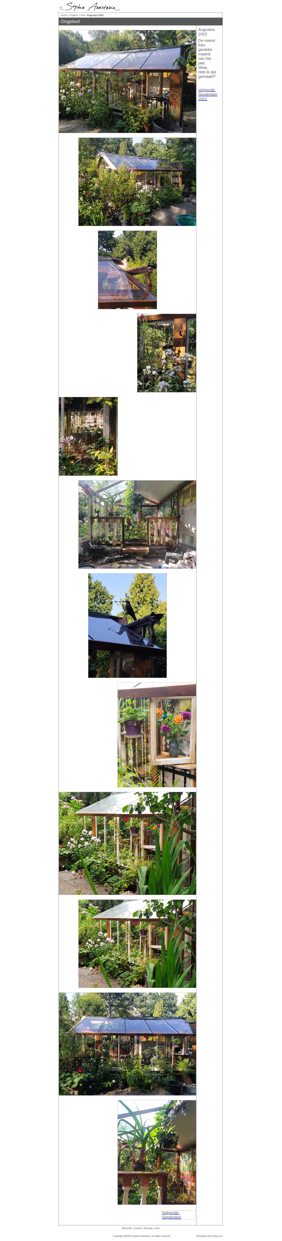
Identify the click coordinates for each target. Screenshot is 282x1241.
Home (64, 15)
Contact (138, 1228)
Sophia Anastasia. (141, 1236)
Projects (74, 15)
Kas (83, 15)
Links (157, 1228)
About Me (127, 1228)
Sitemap (148, 1228)
